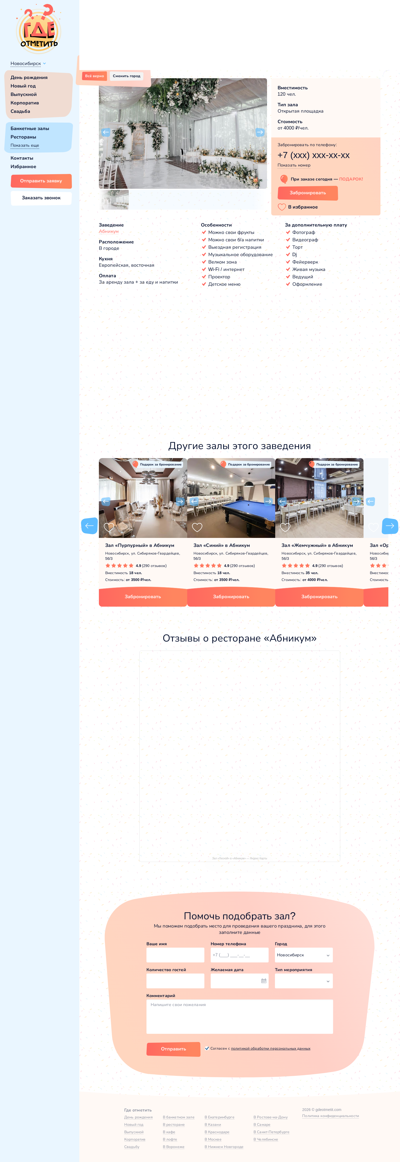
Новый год (23, 86)
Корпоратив (25, 102)
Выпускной (24, 94)
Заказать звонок (41, 197)
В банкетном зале (179, 1117)
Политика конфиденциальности (330, 1116)
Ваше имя (156, 944)
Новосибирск (26, 63)
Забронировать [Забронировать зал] (308, 192)
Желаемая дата (227, 969)
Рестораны (23, 137)
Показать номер (294, 165)
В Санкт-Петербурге (271, 1132)
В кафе (169, 1132)
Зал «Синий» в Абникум (222, 545)
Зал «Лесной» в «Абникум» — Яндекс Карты (239, 858)
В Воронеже (174, 1147)
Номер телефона (228, 944)
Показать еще (25, 145)
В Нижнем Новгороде (224, 1147)
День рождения (29, 77)
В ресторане (174, 1124)
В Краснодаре (217, 1132)
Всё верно (94, 76)
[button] (106, 132)
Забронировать (143, 596)
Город (281, 944)
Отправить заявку (41, 180)
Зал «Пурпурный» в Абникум (139, 545)
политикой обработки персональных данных (270, 1048)
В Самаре (262, 1124)
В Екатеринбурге (220, 1117)
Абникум (109, 231)
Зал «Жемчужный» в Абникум (317, 545)
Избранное (23, 166)
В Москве (213, 1139)
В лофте (170, 1139)
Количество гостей (166, 969)
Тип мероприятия (293, 969)
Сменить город (126, 76)
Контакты (22, 158)
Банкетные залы (30, 128)
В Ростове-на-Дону (271, 1117)
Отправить (173, 1049)
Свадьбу (131, 1147)
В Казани (213, 1124)
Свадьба (20, 111)
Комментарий (161, 995)
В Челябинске (266, 1139)
